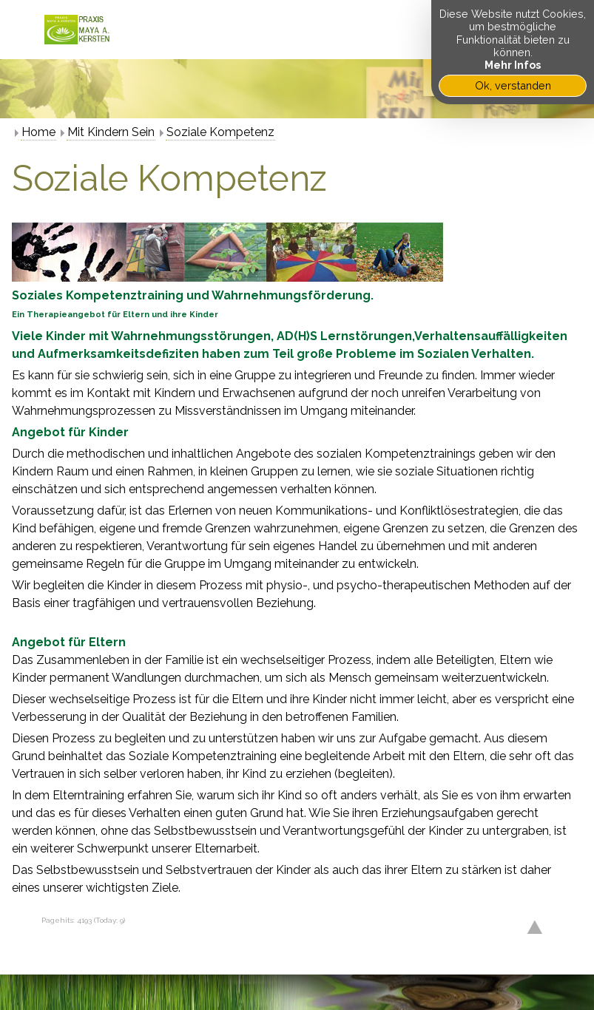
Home (38, 132)
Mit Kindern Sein (111, 132)
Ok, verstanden (513, 85)
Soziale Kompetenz (220, 132)
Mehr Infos (513, 64)
